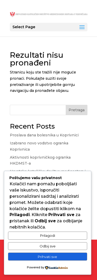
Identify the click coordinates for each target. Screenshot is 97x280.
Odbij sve (48, 246)
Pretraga (77, 110)
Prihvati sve (47, 257)
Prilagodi (47, 235)
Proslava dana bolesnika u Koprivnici (44, 135)
